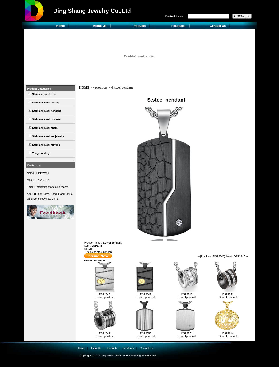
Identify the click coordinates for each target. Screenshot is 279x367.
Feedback (178, 26)
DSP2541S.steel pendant (228, 296)
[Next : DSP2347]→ (237, 256)
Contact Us (218, 26)
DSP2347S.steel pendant (146, 296)
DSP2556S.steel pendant (146, 335)
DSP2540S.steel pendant (187, 296)
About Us (100, 26)
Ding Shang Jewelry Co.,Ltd (92, 11)
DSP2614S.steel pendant (228, 335)
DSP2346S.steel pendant (104, 296)
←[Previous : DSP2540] (211, 256)
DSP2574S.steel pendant (187, 335)
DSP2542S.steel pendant (104, 335)
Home (60, 26)
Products (139, 26)
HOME (84, 87)
